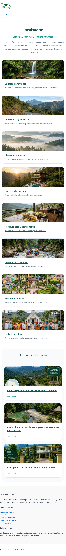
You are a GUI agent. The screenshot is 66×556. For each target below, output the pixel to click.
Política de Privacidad (29, 550)
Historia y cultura (6, 523)
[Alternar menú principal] (5, 14)
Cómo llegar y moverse (8, 515)
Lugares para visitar (7, 512)
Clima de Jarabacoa (7, 518)
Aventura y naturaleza (8, 520)
